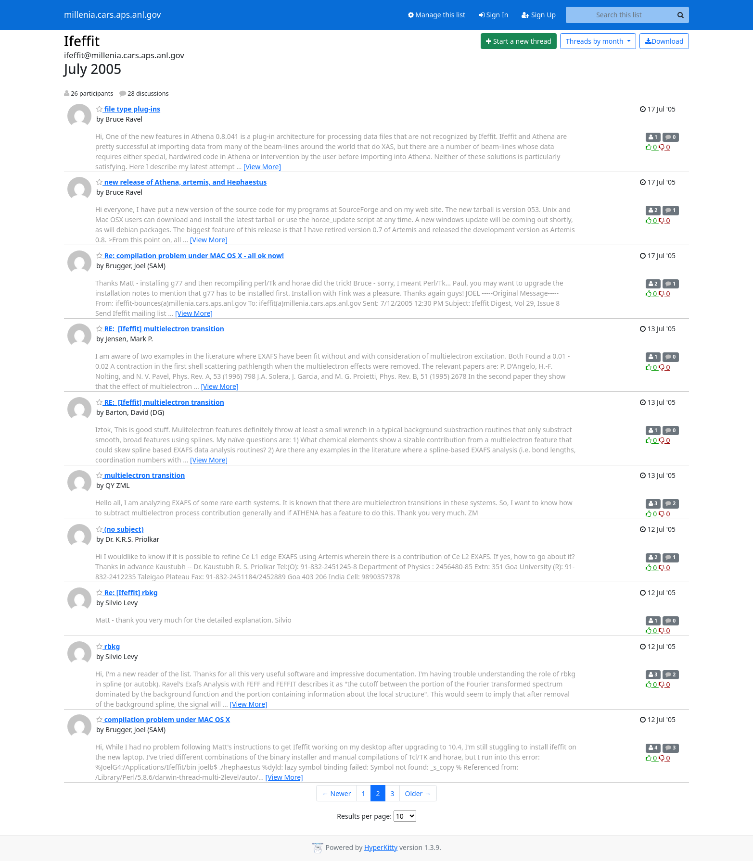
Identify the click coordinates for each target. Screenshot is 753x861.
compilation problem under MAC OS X (163, 719)
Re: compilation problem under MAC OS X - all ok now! (190, 255)
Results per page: (364, 816)
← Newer (336, 793)
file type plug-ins (128, 108)
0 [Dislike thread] (664, 146)
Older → (418, 793)
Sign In (493, 14)
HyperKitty (380, 847)
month (595, 41)
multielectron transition (140, 475)
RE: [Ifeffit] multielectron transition (160, 328)
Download (664, 41)
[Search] (680, 15)
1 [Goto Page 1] (364, 793)
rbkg (108, 646)
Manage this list (437, 14)
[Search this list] (619, 15)
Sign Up (539, 14)
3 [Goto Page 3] (393, 793)
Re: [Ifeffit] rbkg (127, 592)
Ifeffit (82, 41)
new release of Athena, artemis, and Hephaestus (181, 182)
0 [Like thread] (652, 146)
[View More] (262, 166)
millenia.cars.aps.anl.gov (112, 15)
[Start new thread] (519, 41)
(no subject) (119, 529)
